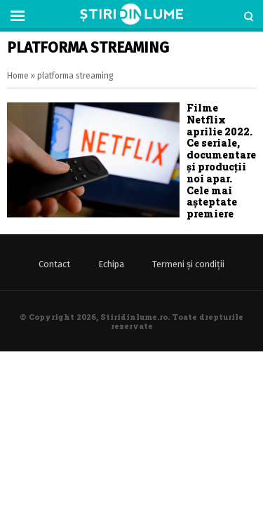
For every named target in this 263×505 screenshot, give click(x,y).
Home (18, 76)
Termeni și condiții (188, 264)
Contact (54, 264)
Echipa (111, 264)
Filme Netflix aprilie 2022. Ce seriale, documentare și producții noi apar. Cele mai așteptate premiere (221, 160)
